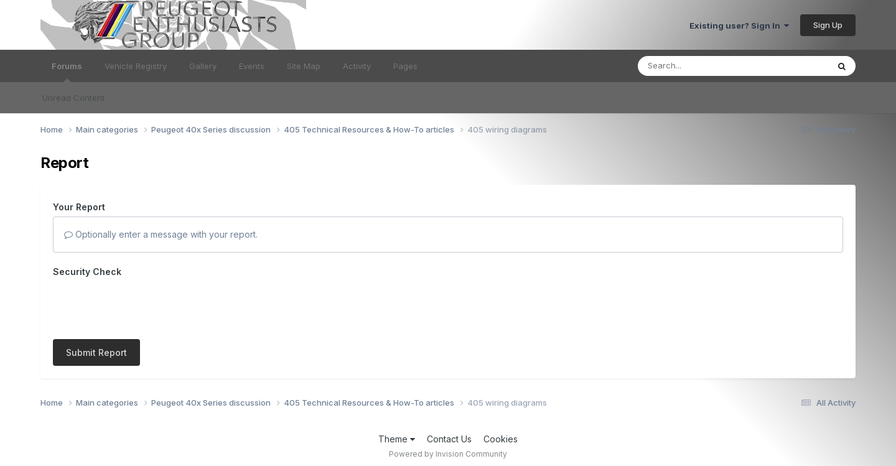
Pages (405, 66)
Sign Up (827, 25)
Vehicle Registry (136, 66)
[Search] (699, 66)
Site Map (303, 66)
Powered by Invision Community (448, 447)
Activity (357, 66)
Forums (67, 71)
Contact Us (449, 432)
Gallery (203, 66)
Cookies (500, 432)
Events (251, 66)
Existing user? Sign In (739, 25)
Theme (396, 432)
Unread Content (73, 98)
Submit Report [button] (96, 304)
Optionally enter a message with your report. (161, 234)
